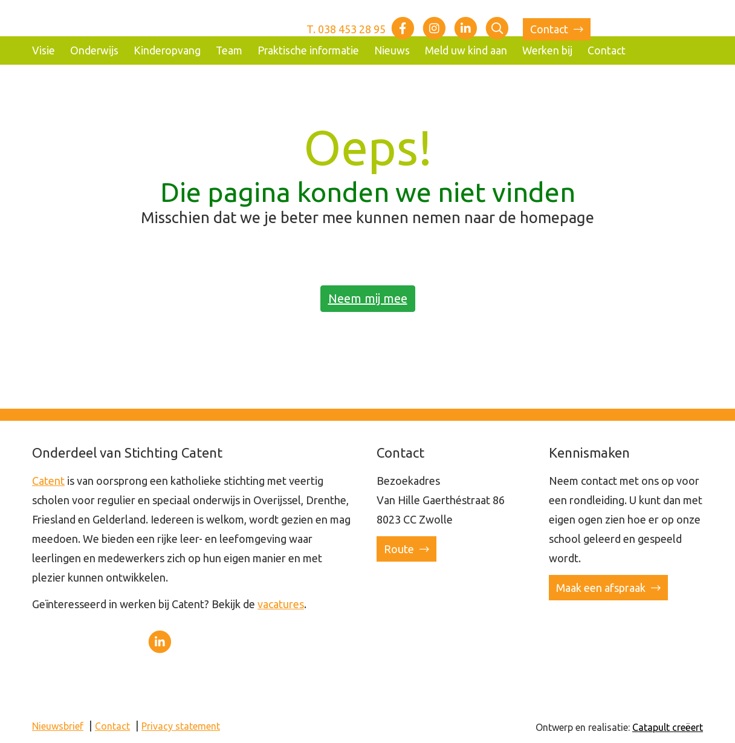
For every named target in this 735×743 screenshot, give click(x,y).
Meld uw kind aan (466, 50)
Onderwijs (94, 50)
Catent (48, 481)
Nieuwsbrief (57, 726)
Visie (43, 50)
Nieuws (392, 50)
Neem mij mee (367, 298)
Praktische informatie (308, 50)
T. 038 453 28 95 (346, 29)
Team (229, 50)
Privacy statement (180, 726)
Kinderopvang (167, 50)
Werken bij (547, 50)
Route (406, 549)
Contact (556, 29)
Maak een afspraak (608, 588)
